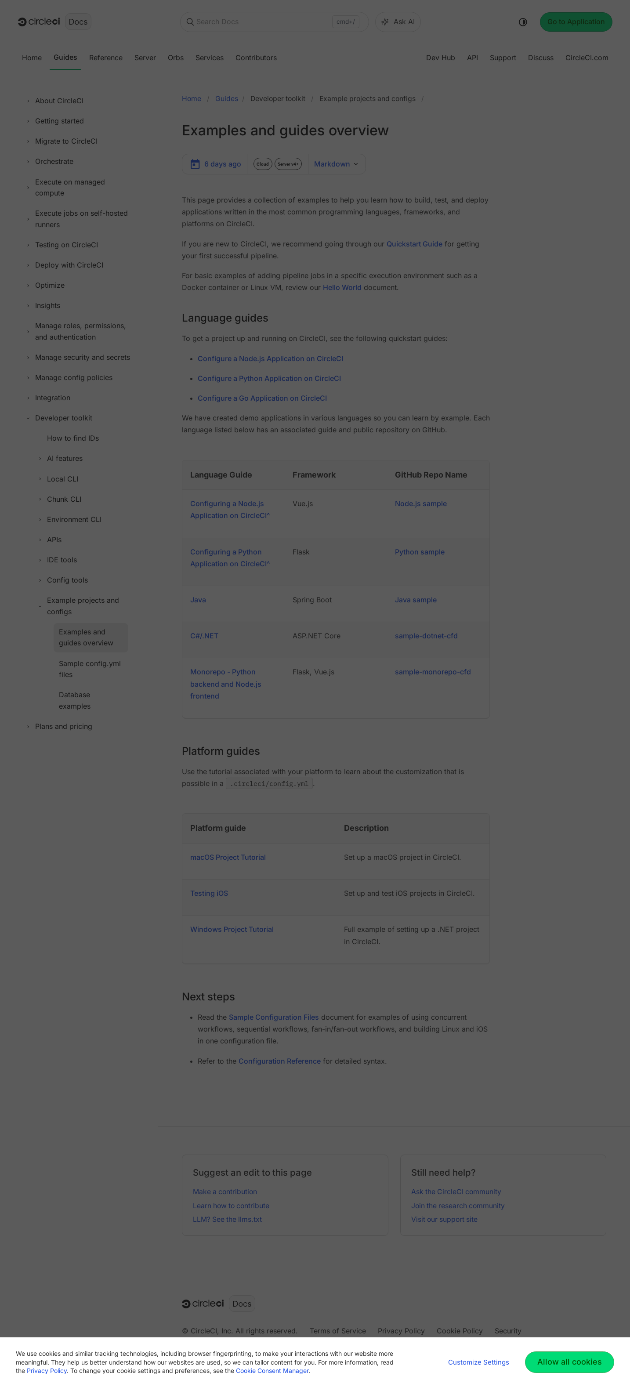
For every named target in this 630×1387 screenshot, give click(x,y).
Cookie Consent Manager (272, 1370)
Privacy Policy (47, 1370)
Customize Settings (478, 1362)
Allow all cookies (569, 1361)
